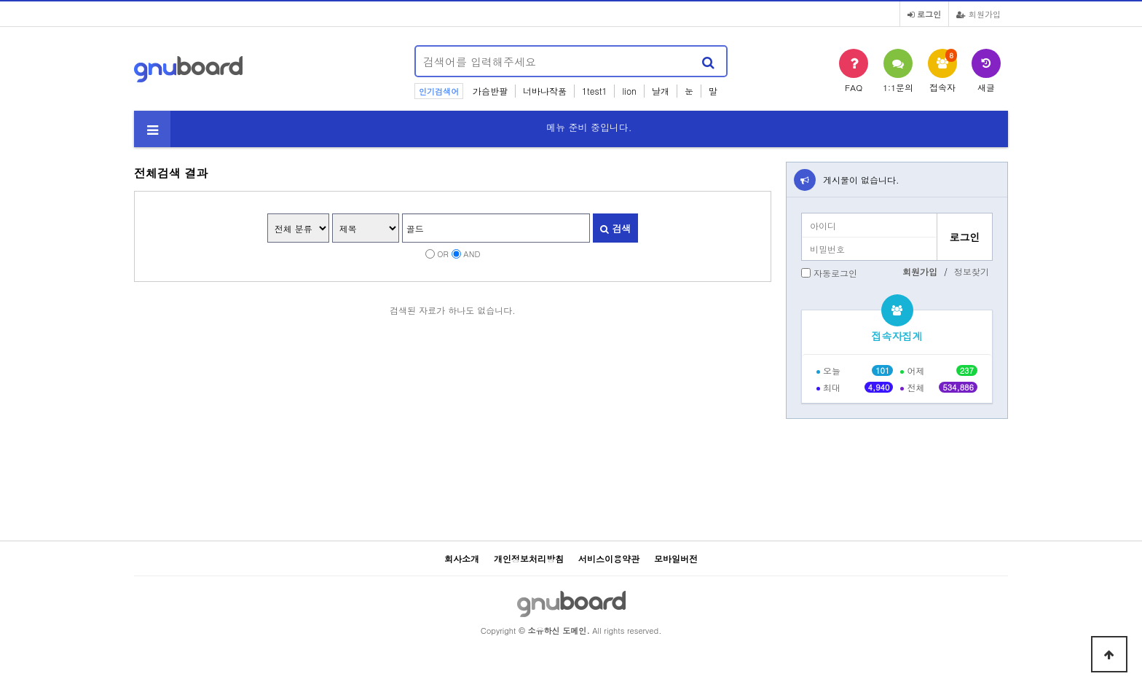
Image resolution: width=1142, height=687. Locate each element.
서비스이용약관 (608, 558)
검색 (615, 228)
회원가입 (978, 14)
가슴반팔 (490, 91)
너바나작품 (545, 91)
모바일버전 (676, 558)
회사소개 (461, 558)
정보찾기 (971, 271)
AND (471, 253)
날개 (660, 91)
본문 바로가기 (0, 0)
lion (629, 91)
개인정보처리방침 (529, 558)
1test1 (594, 91)
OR (443, 253)
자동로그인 (835, 273)
